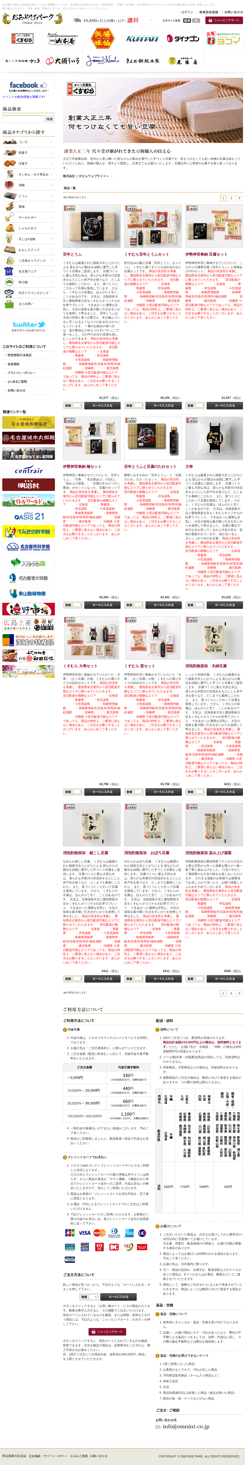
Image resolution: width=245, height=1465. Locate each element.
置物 (22, 206)
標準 (187, 20)
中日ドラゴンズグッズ (34, 293)
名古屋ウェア (28, 271)
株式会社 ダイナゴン (183, 38)
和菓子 (23, 153)
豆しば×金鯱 (27, 239)
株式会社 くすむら (22, 38)
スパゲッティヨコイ (223, 38)
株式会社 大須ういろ (62, 61)
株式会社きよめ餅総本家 (142, 61)
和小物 (23, 282)
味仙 (102, 38)
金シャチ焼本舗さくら (22, 61)
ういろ (23, 142)
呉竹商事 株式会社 (142, 38)
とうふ (23, 196)
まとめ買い (26, 304)
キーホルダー (28, 217)
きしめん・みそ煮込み (34, 174)
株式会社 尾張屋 (183, 61)
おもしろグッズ (29, 250)
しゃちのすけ (28, 228)
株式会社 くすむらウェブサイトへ (86, 176)
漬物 (22, 185)
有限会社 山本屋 (62, 38)
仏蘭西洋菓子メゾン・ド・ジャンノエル (102, 61)
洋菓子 (23, 163)
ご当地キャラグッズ (32, 260)
